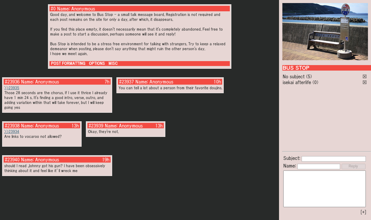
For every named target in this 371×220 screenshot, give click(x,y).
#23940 (12, 159)
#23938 (12, 125)
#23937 (126, 81)
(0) (315, 82)
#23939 (96, 125)
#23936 (12, 81)
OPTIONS (97, 63)
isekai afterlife (297, 82)
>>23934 (11, 132)
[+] (363, 212)
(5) (309, 76)
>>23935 (11, 88)
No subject (294, 76)
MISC (113, 63)
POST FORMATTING (68, 63)
